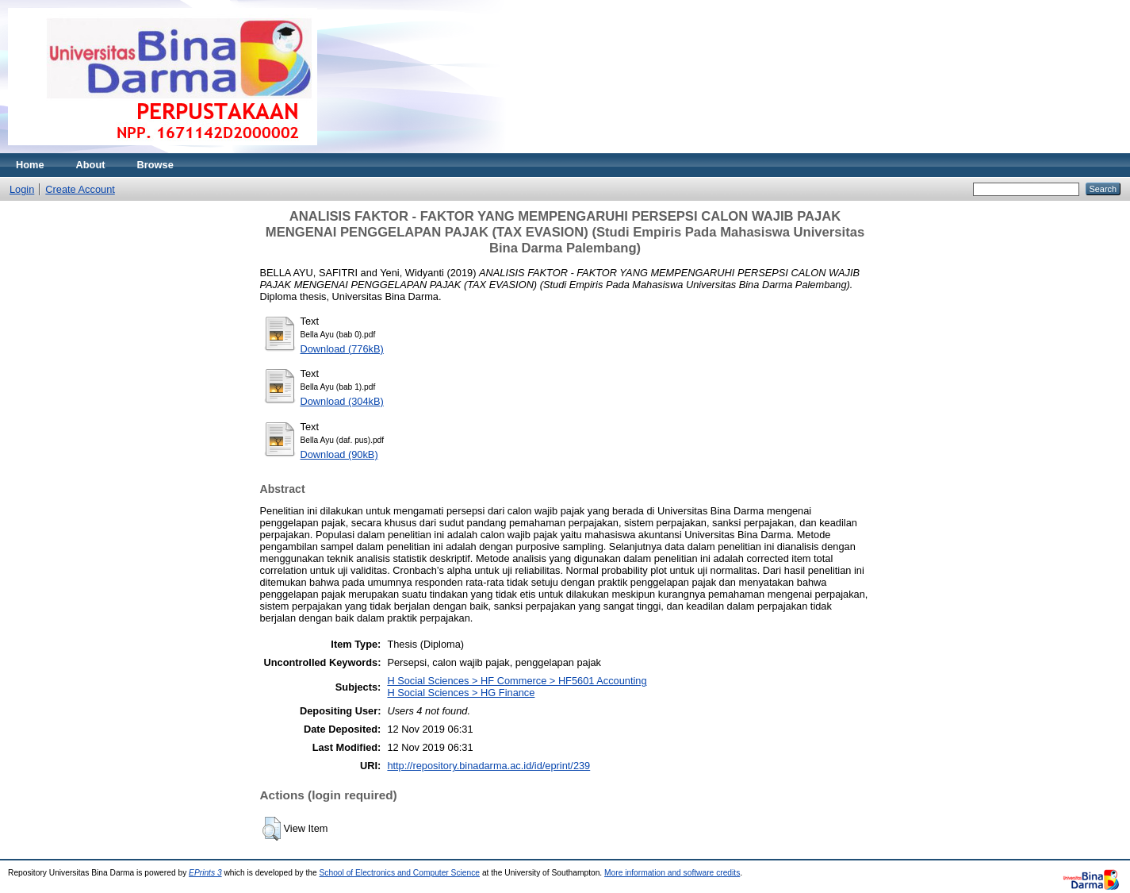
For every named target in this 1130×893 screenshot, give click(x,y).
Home (30, 165)
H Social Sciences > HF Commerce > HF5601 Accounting (516, 681)
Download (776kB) (342, 349)
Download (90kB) (339, 454)
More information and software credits (672, 872)
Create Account (80, 189)
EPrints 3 (205, 872)
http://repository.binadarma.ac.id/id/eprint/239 (488, 766)
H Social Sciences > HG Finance (460, 693)
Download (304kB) (342, 401)
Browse (155, 165)
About (90, 165)
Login (22, 189)
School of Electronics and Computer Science (400, 872)
